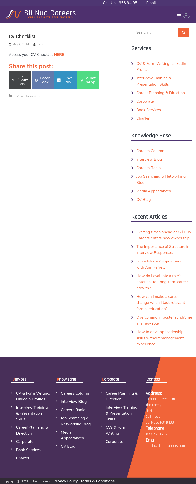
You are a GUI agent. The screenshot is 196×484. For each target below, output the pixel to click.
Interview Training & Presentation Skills (32, 413)
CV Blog (143, 199)
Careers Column (150, 151)
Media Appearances (153, 191)
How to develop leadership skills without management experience (160, 338)
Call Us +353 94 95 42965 (120, 5)
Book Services (148, 110)
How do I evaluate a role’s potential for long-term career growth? (162, 282)
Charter (142, 118)
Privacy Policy (65, 481)
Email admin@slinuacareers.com (169, 5)
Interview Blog (149, 159)
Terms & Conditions (97, 481)
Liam (40, 44)
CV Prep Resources (27, 96)
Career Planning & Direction (160, 93)
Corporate (145, 101)
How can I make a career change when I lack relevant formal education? (160, 302)
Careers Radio (148, 168)
